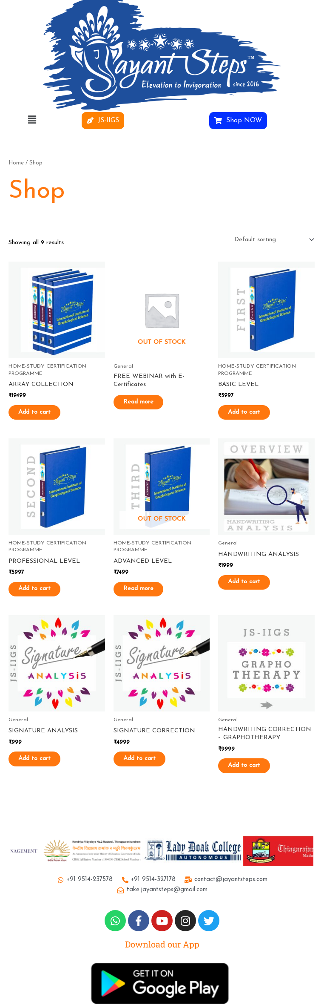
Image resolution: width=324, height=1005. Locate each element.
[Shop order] (272, 239)
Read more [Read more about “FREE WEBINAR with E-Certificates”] (146, 402)
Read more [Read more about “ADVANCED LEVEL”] (146, 589)
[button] (32, 120)
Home (16, 163)
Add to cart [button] (42, 412)
